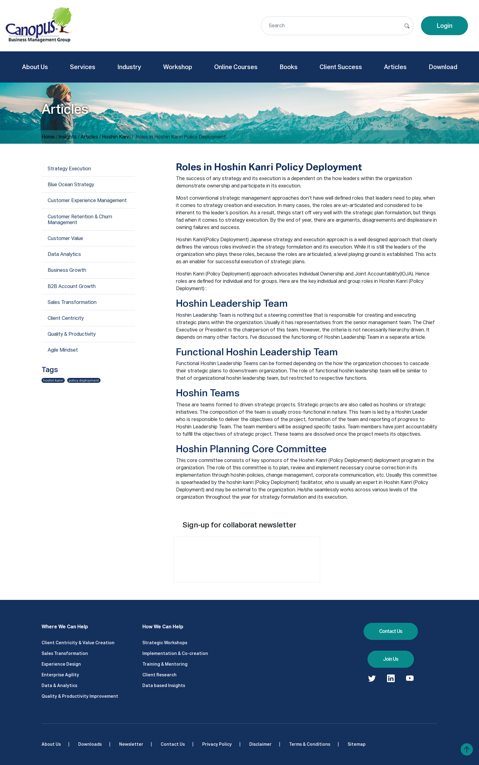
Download (443, 66)
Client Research (159, 674)
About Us (51, 744)
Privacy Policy (217, 744)
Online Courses (236, 66)
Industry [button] (129, 66)
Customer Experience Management (87, 200)
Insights (68, 137)
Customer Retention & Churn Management (80, 219)
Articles (395, 66)
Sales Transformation (72, 302)
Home (48, 137)
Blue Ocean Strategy (71, 184)
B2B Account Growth (72, 286)
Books (289, 66)
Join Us (390, 659)
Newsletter (131, 744)
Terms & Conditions (309, 744)
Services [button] (82, 66)
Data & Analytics (59, 685)
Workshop (177, 66)
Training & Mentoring (165, 664)
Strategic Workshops (164, 642)
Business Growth (67, 270)
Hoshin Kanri (116, 137)
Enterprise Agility (60, 674)
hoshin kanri (53, 380)
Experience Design (61, 664)
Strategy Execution (69, 169)
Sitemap (357, 744)
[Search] (337, 25)
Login (444, 25)
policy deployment (84, 380)
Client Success (341, 66)
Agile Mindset (63, 350)
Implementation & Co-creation (175, 653)
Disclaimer (260, 744)
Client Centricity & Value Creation (78, 642)
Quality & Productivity (72, 334)
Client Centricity (66, 318)
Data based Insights (163, 685)
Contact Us (390, 631)
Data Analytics (64, 254)
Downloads (90, 744)
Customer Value (65, 238)
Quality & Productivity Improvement (80, 696)
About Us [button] (35, 66)
